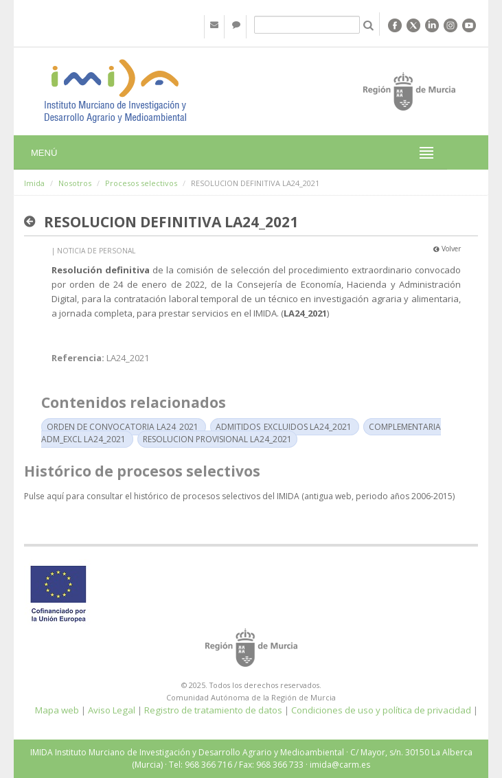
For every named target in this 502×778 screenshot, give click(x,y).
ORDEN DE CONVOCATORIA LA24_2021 (122, 427)
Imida (34, 183)
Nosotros (74, 183)
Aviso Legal (111, 710)
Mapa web (57, 710)
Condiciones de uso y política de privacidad (381, 710)
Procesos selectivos (141, 183)
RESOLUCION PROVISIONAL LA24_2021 (217, 439)
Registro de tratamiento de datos (213, 710)
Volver (447, 248)
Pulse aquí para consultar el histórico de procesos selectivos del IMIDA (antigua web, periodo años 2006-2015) (239, 496)
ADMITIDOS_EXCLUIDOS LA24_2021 (284, 427)
